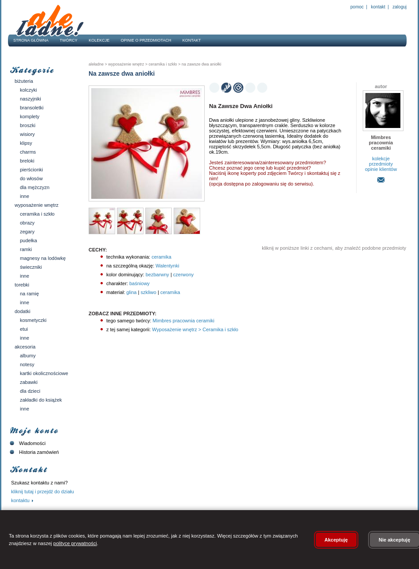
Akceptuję (336, 539)
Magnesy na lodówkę (43, 258)
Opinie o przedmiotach (146, 40)
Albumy (27, 355)
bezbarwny (157, 274)
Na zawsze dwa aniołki (200, 64)
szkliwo (148, 292)
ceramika (161, 256)
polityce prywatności (75, 543)
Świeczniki (31, 267)
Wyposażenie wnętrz (36, 205)
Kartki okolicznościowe (44, 373)
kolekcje (381, 158)
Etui (24, 329)
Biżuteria (24, 81)
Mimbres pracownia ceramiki (182, 320)
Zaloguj (399, 6)
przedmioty (381, 163)
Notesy (27, 364)
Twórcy (69, 40)
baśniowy (139, 283)
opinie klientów (381, 169)
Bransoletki (31, 107)
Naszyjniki (30, 98)
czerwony (183, 274)
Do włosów (31, 178)
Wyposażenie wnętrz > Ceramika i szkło (194, 329)
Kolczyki (28, 90)
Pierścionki (31, 169)
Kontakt (378, 6)
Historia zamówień (33, 452)
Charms (28, 152)
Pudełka (28, 240)
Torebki (22, 284)
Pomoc (357, 6)
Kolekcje (99, 40)
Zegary (27, 231)
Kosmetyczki (33, 320)
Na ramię (29, 293)
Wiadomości (27, 443)
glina (131, 292)
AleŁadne (96, 64)
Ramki (26, 249)
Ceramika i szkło (37, 214)
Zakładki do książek (41, 400)
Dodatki (22, 311)
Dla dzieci (30, 391)
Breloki (27, 160)
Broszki (27, 125)
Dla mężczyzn (35, 187)
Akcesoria (25, 346)
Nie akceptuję (394, 539)
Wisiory (27, 134)
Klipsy (26, 143)
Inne (24, 196)
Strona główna (31, 40)
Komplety (29, 116)
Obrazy (27, 222)
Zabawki (29, 382)
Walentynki (167, 265)
